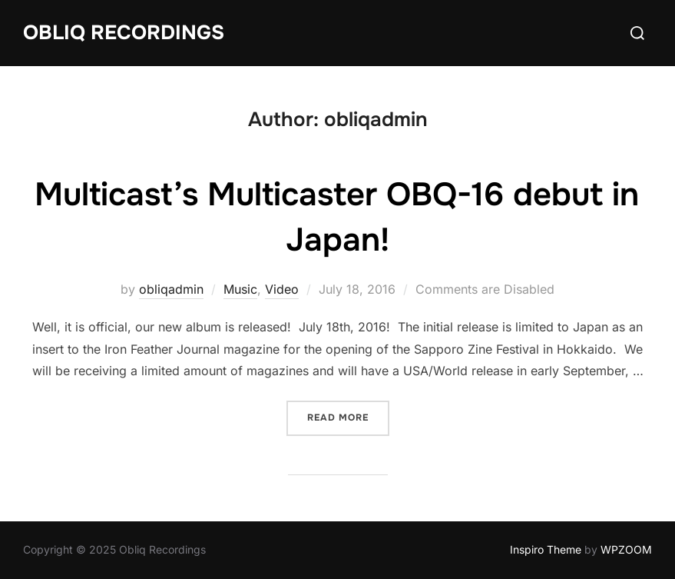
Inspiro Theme (545, 549)
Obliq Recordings (123, 32)
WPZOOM (626, 549)
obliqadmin (171, 289)
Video (282, 289)
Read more (348, 416)
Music (240, 289)
